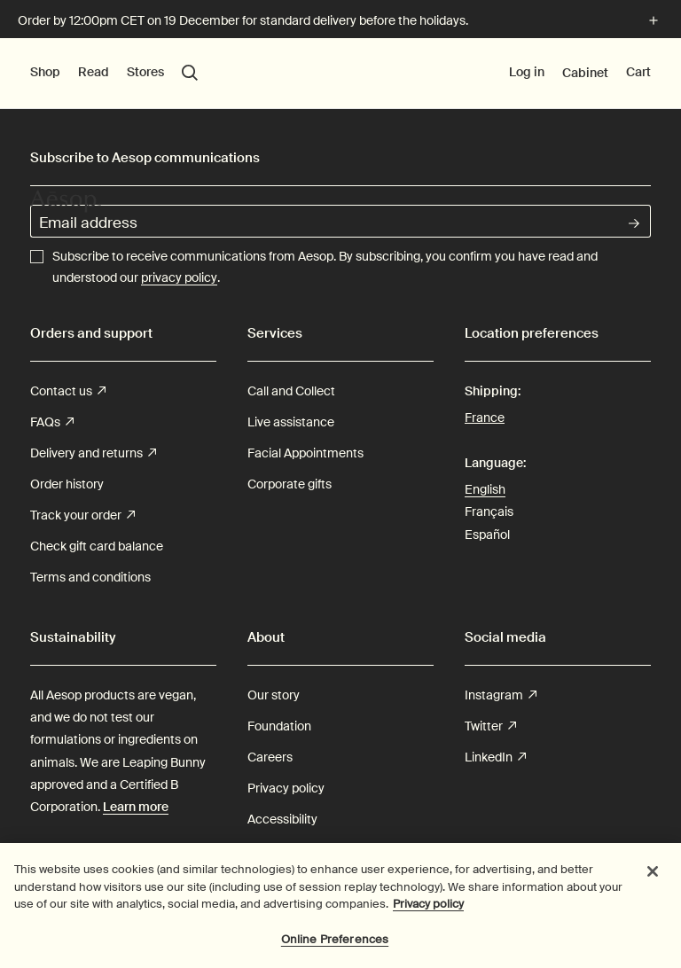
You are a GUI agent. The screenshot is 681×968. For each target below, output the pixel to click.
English (485, 489)
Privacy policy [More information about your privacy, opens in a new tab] (428, 912)
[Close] (652, 880)
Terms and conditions (90, 577)
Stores (145, 72)
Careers (270, 757)
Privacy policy (286, 788)
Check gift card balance (96, 546)
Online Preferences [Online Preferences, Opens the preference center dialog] (334, 947)
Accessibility (282, 819)
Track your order (82, 515)
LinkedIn (495, 757)
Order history (67, 484)
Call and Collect (291, 391)
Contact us (68, 391)
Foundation (279, 726)
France (485, 416)
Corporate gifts (289, 484)
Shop (45, 72)
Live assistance (290, 422)
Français (489, 511)
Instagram (500, 695)
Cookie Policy (285, 850)
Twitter (490, 726)
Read (93, 72)
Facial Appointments (305, 453)
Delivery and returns (93, 453)
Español (487, 535)
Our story (273, 695)
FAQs (52, 422)
